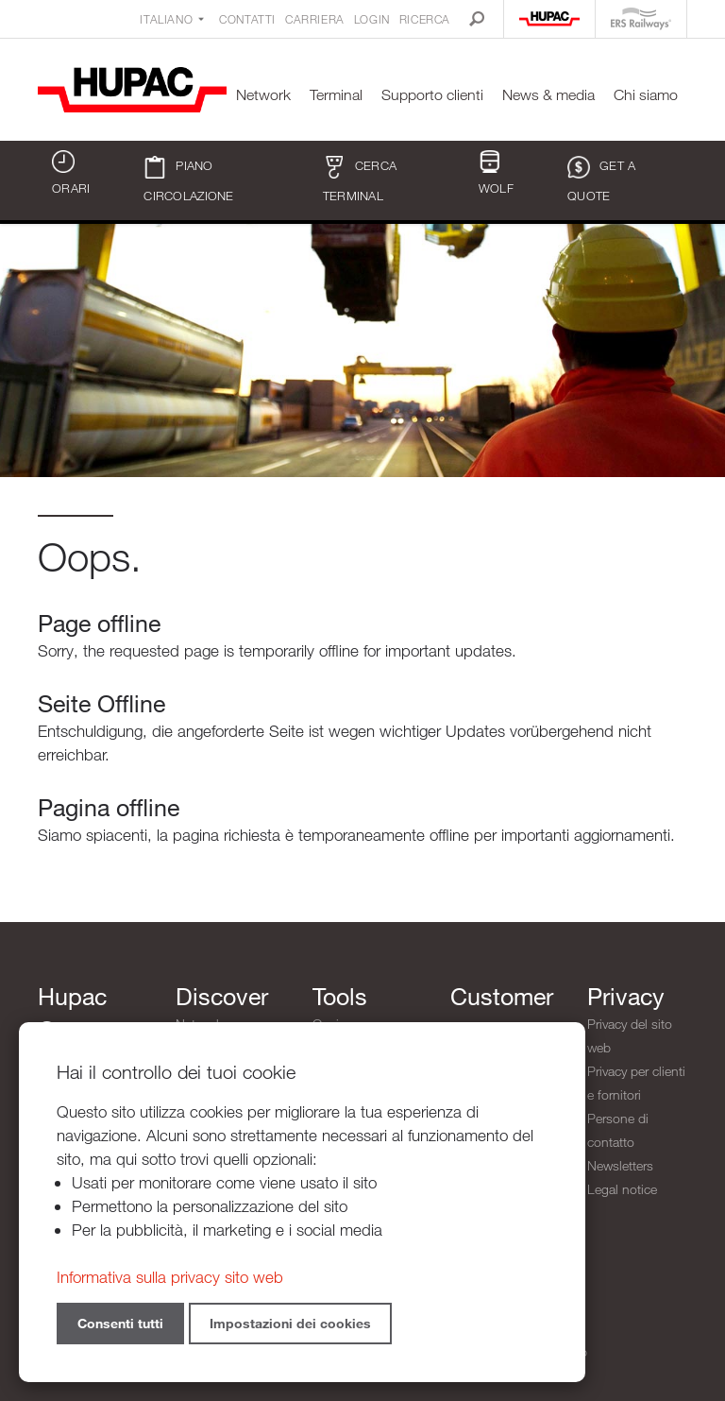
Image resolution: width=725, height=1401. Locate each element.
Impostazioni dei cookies (290, 1323)
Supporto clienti (432, 95)
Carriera (315, 18)
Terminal (336, 95)
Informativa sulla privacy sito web (170, 1277)
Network (263, 95)
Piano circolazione (188, 179)
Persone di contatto (618, 1130)
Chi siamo (646, 95)
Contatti (247, 18)
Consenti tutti (120, 1323)
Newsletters (620, 1165)
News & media (548, 95)
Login (372, 18)
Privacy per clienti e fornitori (636, 1082)
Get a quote (601, 179)
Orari (71, 173)
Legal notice (622, 1189)
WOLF (496, 173)
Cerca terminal (359, 179)
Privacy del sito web (629, 1035)
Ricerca (424, 18)
